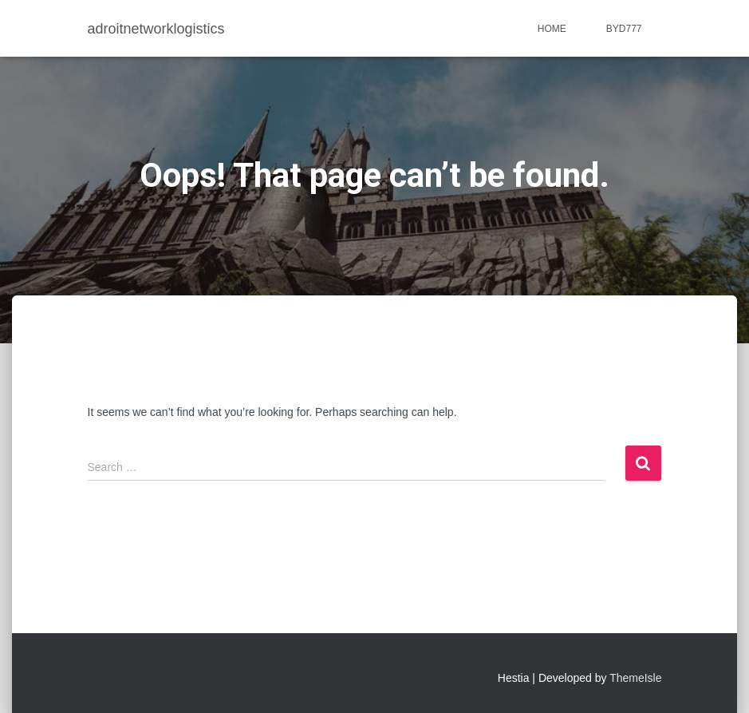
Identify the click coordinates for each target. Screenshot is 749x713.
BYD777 (624, 28)
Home (552, 28)
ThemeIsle (635, 677)
